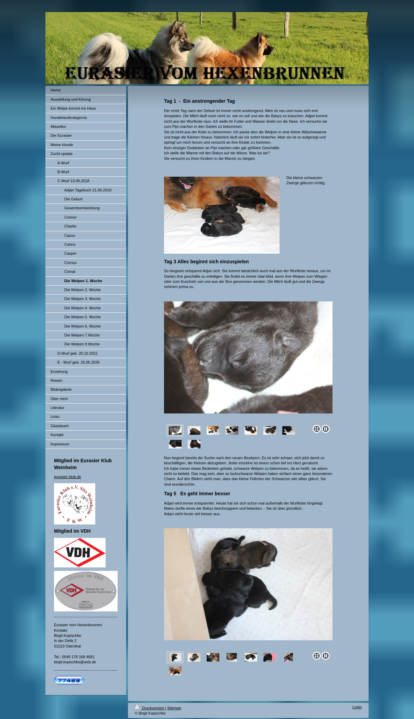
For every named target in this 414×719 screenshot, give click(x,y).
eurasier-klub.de (67, 477)
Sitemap (174, 708)
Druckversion (150, 708)
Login (357, 707)
